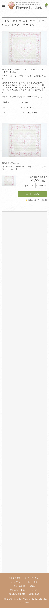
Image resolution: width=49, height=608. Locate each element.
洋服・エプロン (20, 586)
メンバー (35, 590)
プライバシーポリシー (19, 590)
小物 (28, 582)
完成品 (32, 586)
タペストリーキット (32, 578)
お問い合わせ (34, 594)
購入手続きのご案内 (17, 594)
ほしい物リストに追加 (37, 200)
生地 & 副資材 (14, 578)
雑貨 (36, 582)
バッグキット (16, 582)
